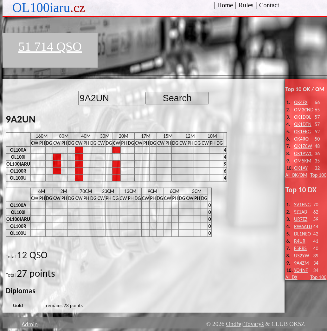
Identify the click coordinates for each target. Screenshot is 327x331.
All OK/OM (296, 175)
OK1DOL (302, 117)
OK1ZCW (303, 146)
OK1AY (301, 168)
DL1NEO (302, 234)
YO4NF (301, 270)
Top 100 (318, 175)
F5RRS (300, 248)
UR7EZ (300, 219)
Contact (269, 5)
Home (225, 5)
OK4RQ (301, 139)
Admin (30, 324)
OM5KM (302, 161)
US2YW (301, 256)
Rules (246, 5)
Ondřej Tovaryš (245, 324)
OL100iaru (48, 7)
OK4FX (301, 102)
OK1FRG (302, 132)
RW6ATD (303, 226)
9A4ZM (301, 263)
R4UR (299, 241)
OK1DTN (302, 124)
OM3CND (303, 110)
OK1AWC (303, 153)
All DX (291, 277)
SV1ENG (302, 205)
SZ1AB (300, 212)
